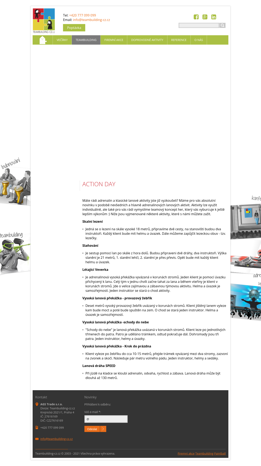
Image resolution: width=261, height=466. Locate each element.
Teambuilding (204, 453)
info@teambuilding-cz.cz (91, 20)
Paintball (220, 453)
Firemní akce (186, 453)
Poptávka (74, 27)
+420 (82, 15)
